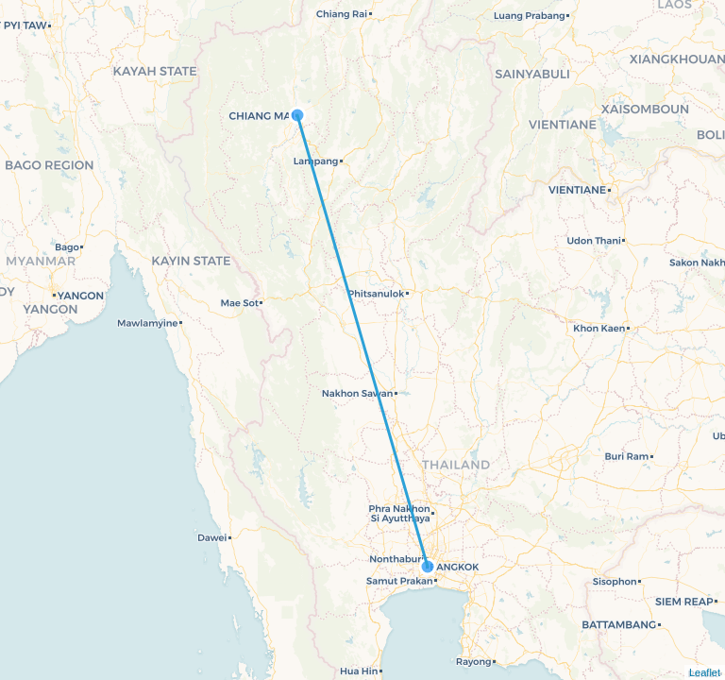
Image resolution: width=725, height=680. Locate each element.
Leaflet (704, 672)
